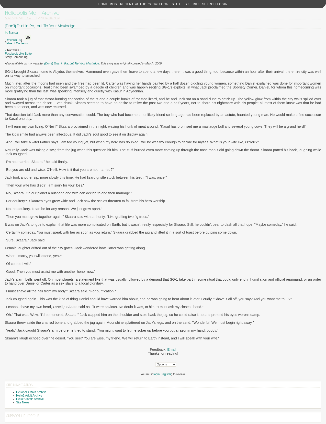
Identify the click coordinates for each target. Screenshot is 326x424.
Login (222, 4)
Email (171, 349)
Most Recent (122, 4)
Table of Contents (16, 43)
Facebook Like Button (19, 53)
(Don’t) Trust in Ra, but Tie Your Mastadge (40, 26)
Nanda (13, 32)
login (157, 374)
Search (209, 4)
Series (194, 4)
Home (103, 4)
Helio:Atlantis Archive (30, 399)
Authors (143, 4)
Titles (181, 4)
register (166, 374)
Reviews (11, 40)
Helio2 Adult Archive (29, 395)
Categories (163, 4)
